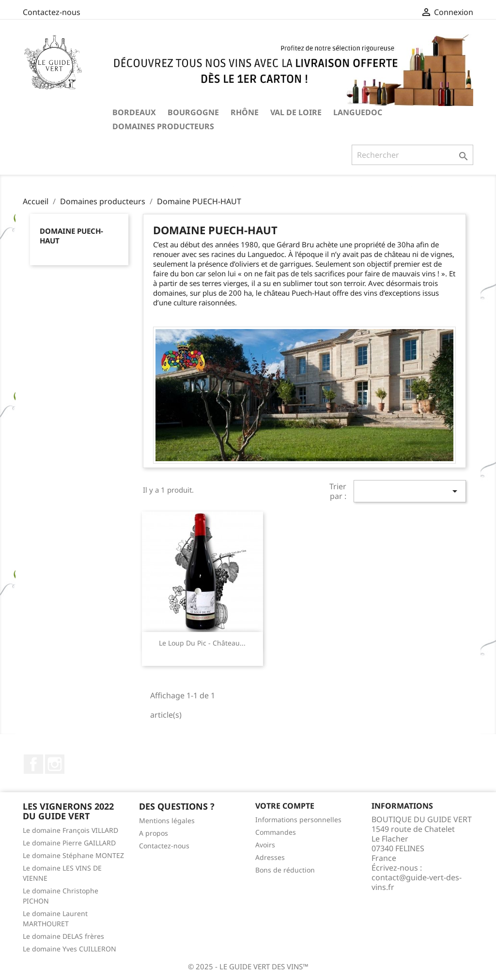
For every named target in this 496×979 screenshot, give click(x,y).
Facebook (33, 764)
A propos (153, 833)
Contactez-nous (51, 12)
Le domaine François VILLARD (70, 830)
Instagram (54, 764)
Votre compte (284, 805)
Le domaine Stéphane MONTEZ (73, 855)
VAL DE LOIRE (296, 112)
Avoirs (265, 844)
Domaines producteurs (163, 126)
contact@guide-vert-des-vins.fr (417, 882)
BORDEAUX (134, 112)
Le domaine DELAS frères (63, 936)
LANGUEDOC (357, 112)
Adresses (270, 857)
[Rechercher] (412, 155)
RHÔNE (245, 112)
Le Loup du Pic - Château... (202, 643)
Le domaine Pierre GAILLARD (69, 842)
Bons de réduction (285, 869)
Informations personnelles (298, 819)
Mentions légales (167, 820)
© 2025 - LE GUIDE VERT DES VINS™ (248, 966)
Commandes (275, 832)
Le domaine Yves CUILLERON (69, 948)
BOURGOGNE (193, 112)
